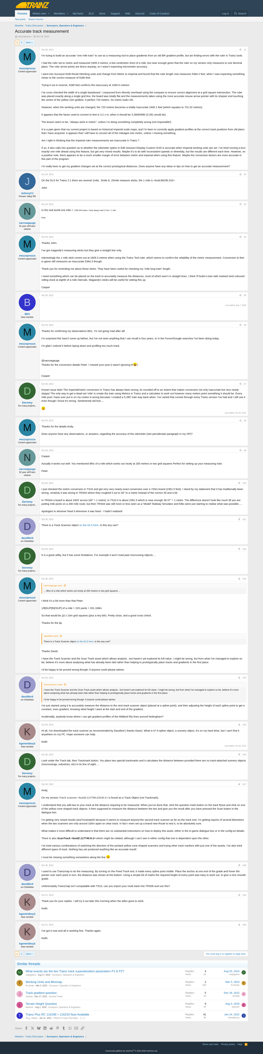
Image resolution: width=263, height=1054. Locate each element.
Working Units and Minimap (44, 982)
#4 (245, 237)
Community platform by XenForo (131, 1051)
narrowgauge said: (53, 585)
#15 (244, 724)
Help (240, 1044)
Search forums (35, 19)
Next (28, 42)
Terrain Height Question (41, 1003)
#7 (245, 384)
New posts (20, 19)
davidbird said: (51, 636)
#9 (245, 450)
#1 (245, 50)
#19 (244, 895)
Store (102, 13)
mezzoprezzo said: (53, 684)
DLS (91, 13)
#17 (244, 784)
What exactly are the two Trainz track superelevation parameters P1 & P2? (75, 971)
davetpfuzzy (233, 1017)
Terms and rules (210, 1044)
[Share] (240, 50)
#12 (244, 549)
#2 (245, 174)
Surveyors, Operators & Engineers (68, 975)
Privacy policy (228, 1044)
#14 (244, 678)
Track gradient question (41, 993)
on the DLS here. (89, 525)
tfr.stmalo (30, 985)
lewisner (29, 1007)
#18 (244, 865)
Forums (22, 13)
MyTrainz (78, 13)
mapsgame (31, 975)
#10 (244, 483)
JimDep (29, 996)
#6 (245, 325)
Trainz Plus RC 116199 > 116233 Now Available (57, 1014)
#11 (244, 519)
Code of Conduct (159, 13)
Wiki (127, 13)
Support (115, 13)
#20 (244, 925)
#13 (244, 579)
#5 (245, 295)
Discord (139, 13)
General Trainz (56, 996)
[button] (48, 13)
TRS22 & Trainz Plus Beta (65, 1018)
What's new (39, 13)
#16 (244, 754)
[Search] (240, 13)
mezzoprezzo (24, 36)
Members (59, 13)
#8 (245, 420)
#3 (245, 204)
